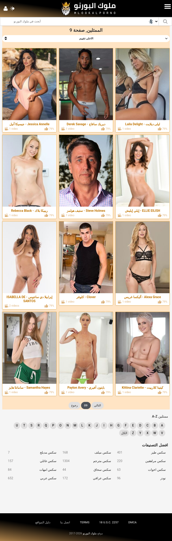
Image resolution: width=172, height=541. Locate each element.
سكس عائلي (30, 461)
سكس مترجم (85, 461)
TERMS (85, 522)
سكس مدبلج (30, 452)
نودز (139, 478)
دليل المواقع (42, 522)
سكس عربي (30, 478)
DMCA (132, 522)
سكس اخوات (139, 470)
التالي (97, 405)
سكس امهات (30, 470)
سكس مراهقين (139, 461)
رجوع (74, 405)
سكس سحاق (85, 470)
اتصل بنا (65, 522)
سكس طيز (139, 452)
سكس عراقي (85, 478)
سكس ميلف (85, 452)
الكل (124, 433)
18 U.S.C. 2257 (109, 522)
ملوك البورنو (90, 533)
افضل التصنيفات (155, 445)
